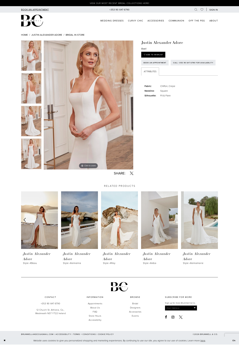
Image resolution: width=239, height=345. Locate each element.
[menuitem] (35, 10)
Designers (135, 308)
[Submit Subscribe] (197, 308)
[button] (212, 9)
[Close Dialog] (5, 341)
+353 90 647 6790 (50, 303)
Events (135, 316)
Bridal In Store (75, 35)
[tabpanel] (31, 57)
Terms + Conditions (84, 334)
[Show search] (196, 10)
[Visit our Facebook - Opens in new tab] (166, 318)
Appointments (95, 303)
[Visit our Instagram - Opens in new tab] (173, 318)
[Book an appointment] (35, 10)
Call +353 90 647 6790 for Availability (165, 73)
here (202, 341)
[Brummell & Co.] (119, 287)
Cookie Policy (106, 334)
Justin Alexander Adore (46, 35)
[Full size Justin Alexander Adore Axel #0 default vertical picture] (88, 105)
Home (24, 35)
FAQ (95, 312)
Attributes (150, 82)
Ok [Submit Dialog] (234, 341)
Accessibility (95, 320)
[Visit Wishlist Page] (202, 10)
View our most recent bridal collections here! (119, 3)
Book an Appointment (156, 64)
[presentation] (39, 220)
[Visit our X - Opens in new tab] (181, 318)
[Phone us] (119, 10)
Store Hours (95, 316)
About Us (95, 308)
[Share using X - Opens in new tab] (131, 173)
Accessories (135, 312)
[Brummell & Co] (32, 21)
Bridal (135, 303)
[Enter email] (182, 308)
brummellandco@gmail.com (37, 334)
